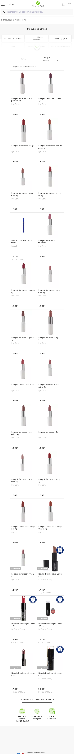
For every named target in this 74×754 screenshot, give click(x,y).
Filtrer (24, 59)
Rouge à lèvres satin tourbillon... (46, 241)
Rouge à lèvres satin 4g (48, 432)
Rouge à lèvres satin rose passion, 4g (21, 99)
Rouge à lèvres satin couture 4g (23, 291)
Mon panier (69, 4)
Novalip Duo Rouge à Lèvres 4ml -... (50, 624)
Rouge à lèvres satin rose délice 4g (21, 433)
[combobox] (37, 12)
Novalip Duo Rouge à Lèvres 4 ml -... (50, 575)
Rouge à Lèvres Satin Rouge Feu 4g (23, 527)
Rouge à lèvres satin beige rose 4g (22, 194)
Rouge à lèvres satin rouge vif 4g (49, 194)
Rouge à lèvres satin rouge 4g (49, 480)
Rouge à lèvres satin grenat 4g (22, 338)
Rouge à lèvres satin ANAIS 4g (22, 575)
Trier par (46, 57)
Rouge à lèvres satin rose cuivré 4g (48, 386)
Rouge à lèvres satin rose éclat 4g (21, 480)
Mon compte (63, 4)
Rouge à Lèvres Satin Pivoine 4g (23, 386)
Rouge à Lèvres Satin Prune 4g (49, 99)
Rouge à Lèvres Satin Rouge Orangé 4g (50, 527)
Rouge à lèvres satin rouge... (23, 146)
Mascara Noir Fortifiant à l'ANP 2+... (21, 241)
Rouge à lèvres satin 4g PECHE (48, 338)
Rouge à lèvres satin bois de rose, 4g (50, 147)
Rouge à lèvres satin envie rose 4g (49, 291)
